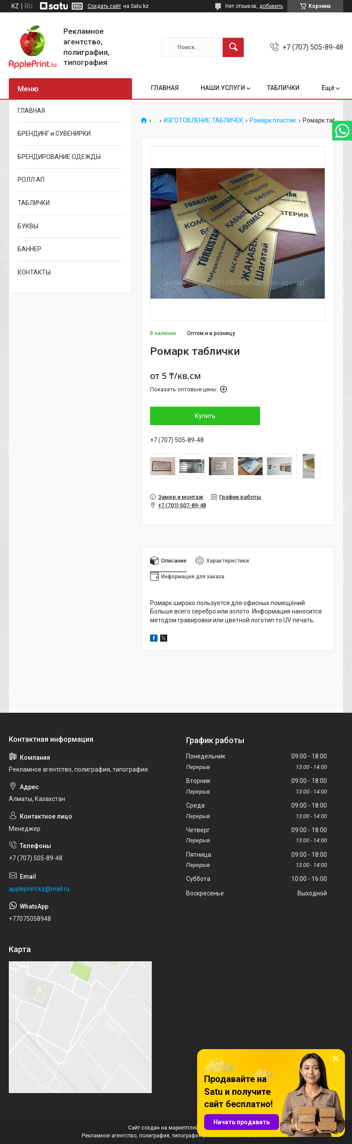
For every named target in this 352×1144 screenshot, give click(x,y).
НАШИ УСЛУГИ (223, 87)
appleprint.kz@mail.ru (39, 888)
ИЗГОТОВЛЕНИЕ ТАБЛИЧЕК (203, 120)
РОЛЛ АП (31, 179)
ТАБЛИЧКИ (283, 87)
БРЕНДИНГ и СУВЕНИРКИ (54, 133)
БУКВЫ (28, 226)
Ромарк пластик (272, 120)
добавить (271, 6)
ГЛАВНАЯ (165, 87)
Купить (205, 415)
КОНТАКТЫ (34, 272)
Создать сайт (104, 6)
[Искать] (233, 47)
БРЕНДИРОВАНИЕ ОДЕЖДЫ (59, 156)
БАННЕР (29, 249)
